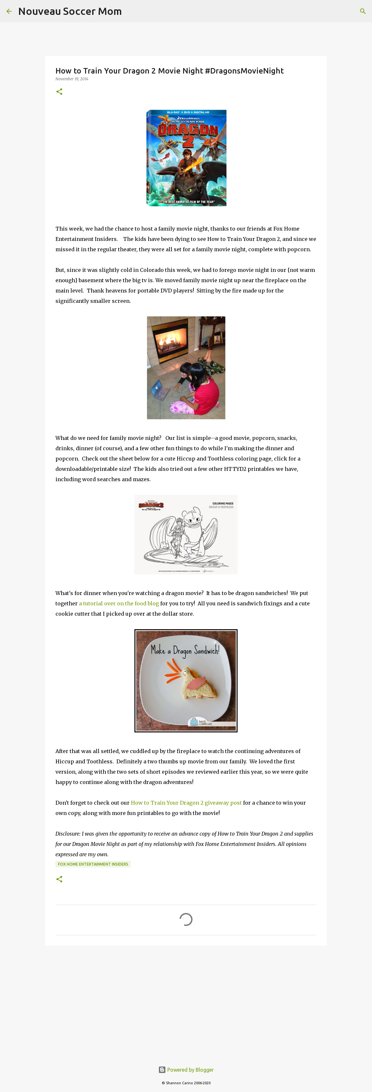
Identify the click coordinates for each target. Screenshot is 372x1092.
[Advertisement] (186, 1000)
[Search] (363, 11)
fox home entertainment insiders (93, 864)
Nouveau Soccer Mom (70, 11)
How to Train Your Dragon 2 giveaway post (186, 802)
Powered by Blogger (186, 1070)
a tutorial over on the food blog (119, 603)
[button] (59, 92)
